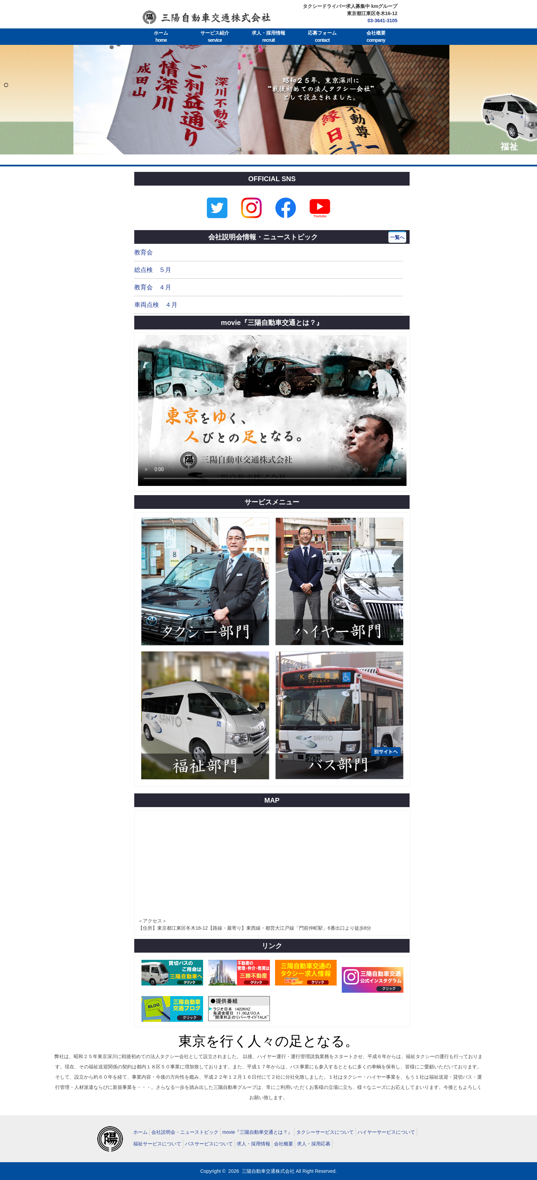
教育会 (143, 252)
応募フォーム (322, 37)
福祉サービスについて (157, 1143)
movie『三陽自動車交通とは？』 (257, 1132)
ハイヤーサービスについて (386, 1132)
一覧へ (397, 237)
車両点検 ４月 (155, 304)
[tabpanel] (268, 99)
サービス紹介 (214, 37)
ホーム (161, 37)
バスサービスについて (209, 1143)
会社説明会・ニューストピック (184, 1132)
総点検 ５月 (152, 269)
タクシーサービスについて (325, 1132)
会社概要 (375, 37)
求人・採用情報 (268, 37)
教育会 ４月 (152, 287)
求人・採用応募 (313, 1143)
